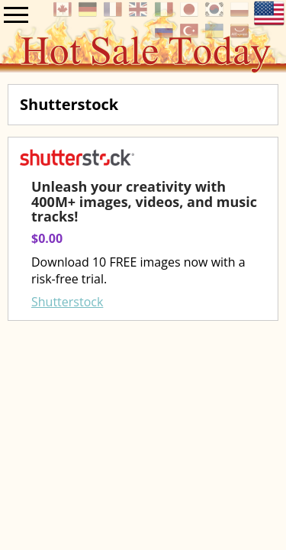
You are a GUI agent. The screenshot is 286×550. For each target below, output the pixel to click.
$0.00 (47, 238)
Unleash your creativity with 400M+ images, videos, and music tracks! (144, 201)
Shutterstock (67, 301)
